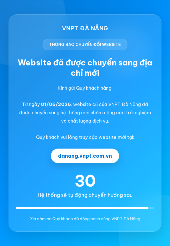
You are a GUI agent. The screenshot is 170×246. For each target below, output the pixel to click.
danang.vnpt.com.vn (85, 156)
